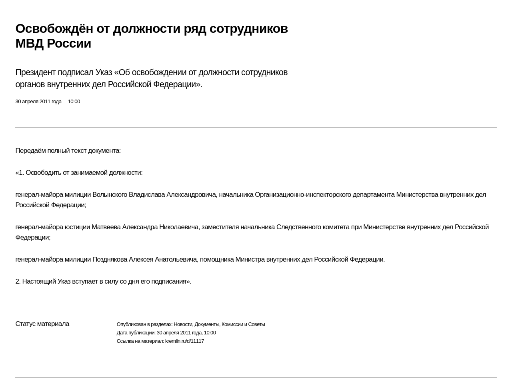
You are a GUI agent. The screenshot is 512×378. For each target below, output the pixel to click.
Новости (183, 324)
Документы (206, 324)
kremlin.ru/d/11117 (184, 341)
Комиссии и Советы (243, 324)
